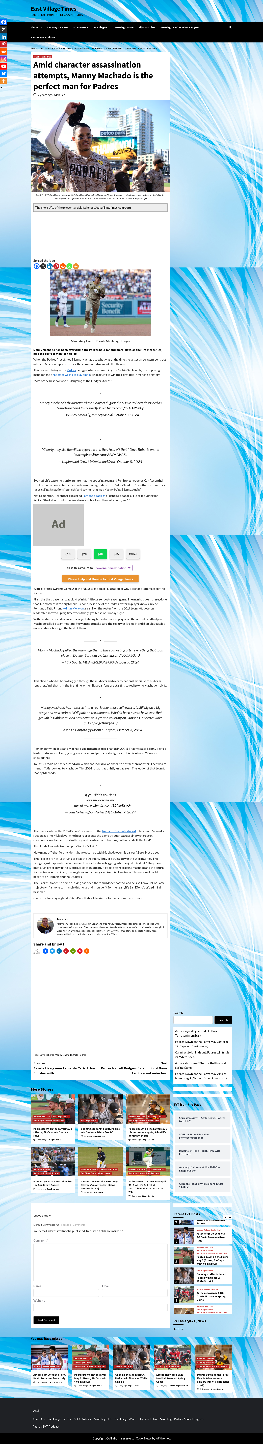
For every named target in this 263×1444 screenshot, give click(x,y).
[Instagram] (3, 58)
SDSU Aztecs (80, 27)
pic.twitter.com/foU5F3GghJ (119, 655)
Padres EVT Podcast (43, 37)
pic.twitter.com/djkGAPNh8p (123, 408)
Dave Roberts (47, 1054)
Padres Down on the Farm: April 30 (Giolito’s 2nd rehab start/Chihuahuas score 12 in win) (147, 1186)
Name (37, 1286)
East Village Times (53, 8)
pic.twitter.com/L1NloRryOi (110, 805)
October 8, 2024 (126, 415)
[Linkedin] (50, 266)
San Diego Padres (57, 27)
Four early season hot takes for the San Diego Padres (52, 1183)
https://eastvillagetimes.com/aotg (108, 207)
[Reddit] (63, 266)
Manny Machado (44, 350)
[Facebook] (37, 266)
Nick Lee (59, 95)
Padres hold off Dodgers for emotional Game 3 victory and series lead (134, 1068)
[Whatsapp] (69, 266)
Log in (36, 1410)
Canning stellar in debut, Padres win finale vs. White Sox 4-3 (100, 1130)
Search (178, 1013)
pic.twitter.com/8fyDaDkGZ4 (105, 455)
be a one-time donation (110, 568)
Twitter (178, 1329)
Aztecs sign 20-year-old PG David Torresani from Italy (197, 1033)
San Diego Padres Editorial (46, 1173)
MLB (75, 1054)
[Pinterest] (56, 266)
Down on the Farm (42, 1116)
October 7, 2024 (127, 662)
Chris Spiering (55, 1382)
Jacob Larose (53, 1189)
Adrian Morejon (73, 608)
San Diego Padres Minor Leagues (180, 27)
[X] (43, 266)
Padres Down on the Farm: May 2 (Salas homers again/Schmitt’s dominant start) (147, 1132)
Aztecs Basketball (212, 1230)
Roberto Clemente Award (119, 831)
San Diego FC (101, 27)
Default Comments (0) (46, 1224)
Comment (40, 1240)
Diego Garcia (54, 1139)
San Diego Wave (124, 27)
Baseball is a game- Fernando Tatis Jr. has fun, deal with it (66, 1068)
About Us (36, 27)
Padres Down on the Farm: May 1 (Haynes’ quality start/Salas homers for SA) (100, 1185)
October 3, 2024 (129, 730)
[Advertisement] (100, 235)
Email (105, 1286)
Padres (71, 370)
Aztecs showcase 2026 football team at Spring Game (200, 1065)
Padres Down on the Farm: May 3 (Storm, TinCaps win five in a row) (52, 1132)
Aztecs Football (211, 1289)
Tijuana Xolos (147, 27)
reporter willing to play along (71, 374)
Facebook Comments (73, 1224)
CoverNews (144, 1438)
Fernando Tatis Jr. (94, 495)
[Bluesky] (3, 73)
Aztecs (200, 1230)
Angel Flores (99, 1136)
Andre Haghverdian (179, 1385)
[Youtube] (3, 66)
